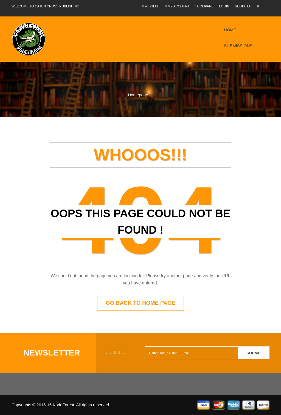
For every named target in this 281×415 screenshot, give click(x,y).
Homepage (138, 94)
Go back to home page (140, 303)
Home (230, 29)
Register (243, 6)
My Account (177, 6)
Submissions (238, 45)
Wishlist (151, 6)
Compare (204, 6)
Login (224, 6)
